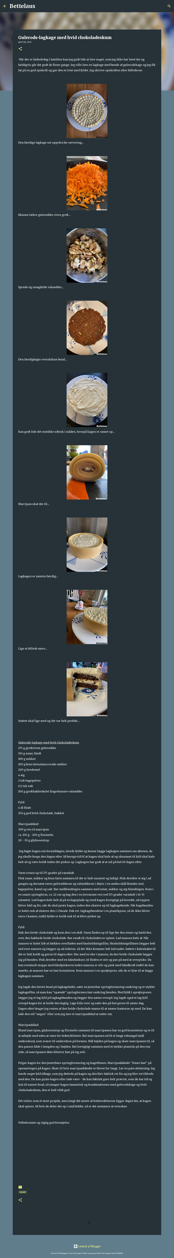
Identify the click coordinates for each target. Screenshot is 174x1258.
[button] (20, 49)
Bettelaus (22, 6)
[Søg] (40, 6)
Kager (23, 1192)
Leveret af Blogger (87, 1246)
